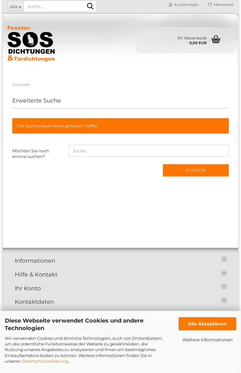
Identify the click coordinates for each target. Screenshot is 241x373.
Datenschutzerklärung (44, 361)
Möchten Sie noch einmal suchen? (30, 153)
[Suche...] (16, 6)
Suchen (196, 170)
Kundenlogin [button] (184, 4)
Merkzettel (220, 4)
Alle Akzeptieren (207, 324)
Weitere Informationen (207, 340)
